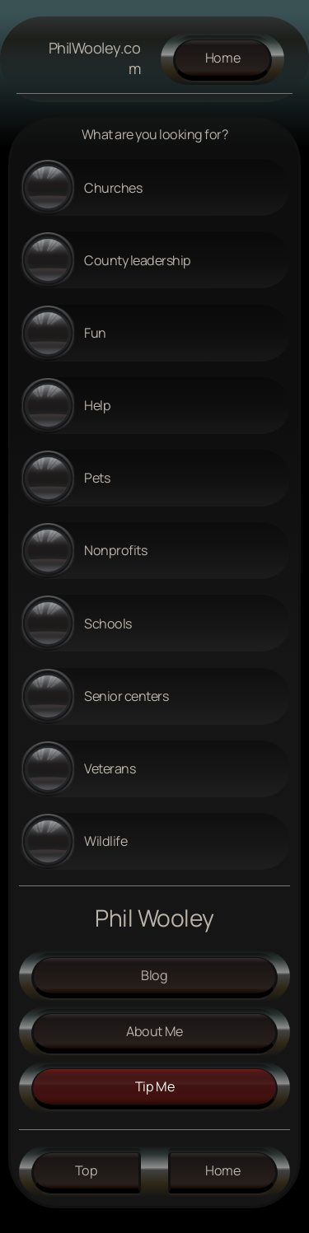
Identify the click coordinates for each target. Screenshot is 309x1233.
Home (223, 58)
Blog (154, 975)
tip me (155, 1086)
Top (86, 1170)
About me (154, 1031)
